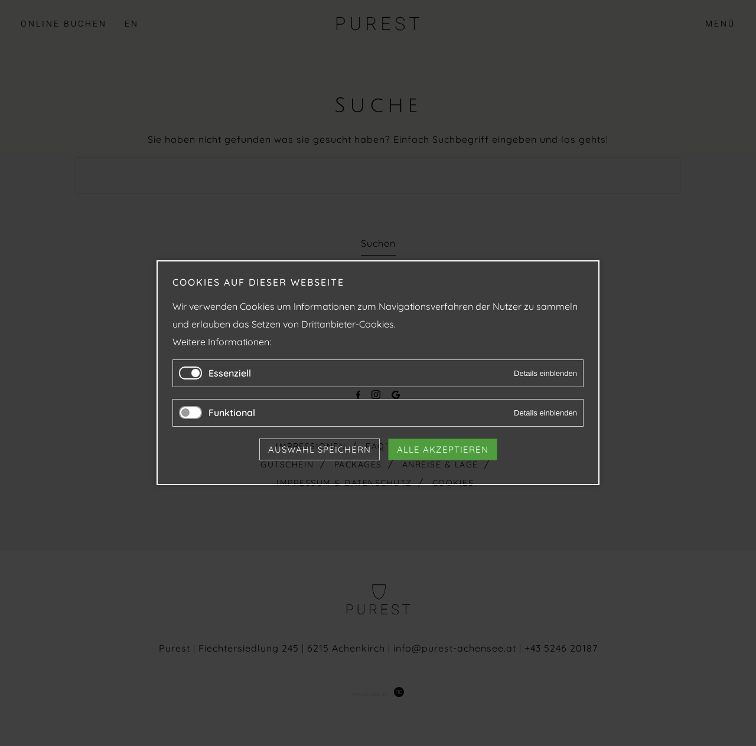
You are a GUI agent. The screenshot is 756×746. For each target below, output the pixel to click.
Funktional (231, 413)
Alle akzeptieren (442, 450)
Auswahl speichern (319, 450)
